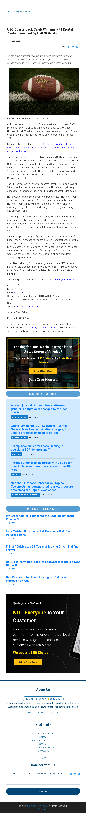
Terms (29, 712)
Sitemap (54, 712)
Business (43, 736)
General (43, 743)
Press (43, 757)
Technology (43, 750)
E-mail (9, 782)
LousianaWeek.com (37, 805)
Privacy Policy (41, 712)
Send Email (19, 292)
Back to (43, 809)
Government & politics (43, 747)
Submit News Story (43, 371)
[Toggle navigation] (76, 11)
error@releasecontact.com (45, 327)
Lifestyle (43, 754)
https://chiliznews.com (66, 279)
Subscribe (43, 791)
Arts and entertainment (43, 733)
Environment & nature (43, 740)
